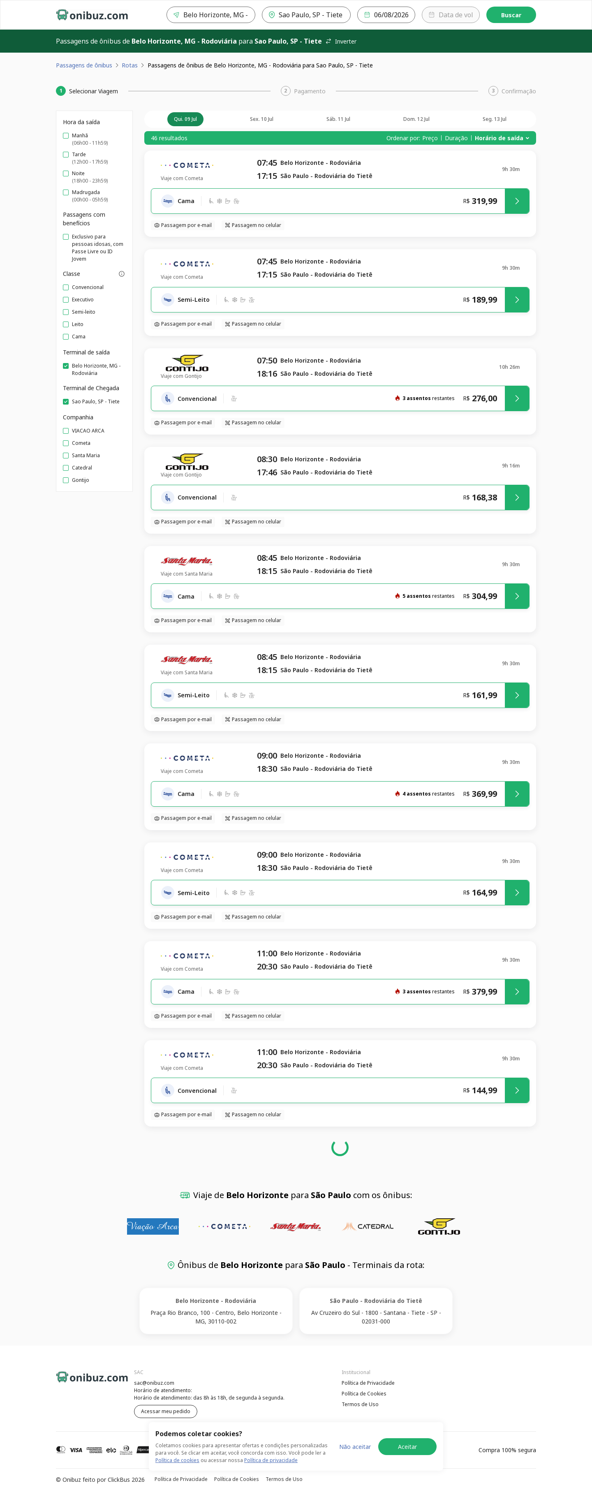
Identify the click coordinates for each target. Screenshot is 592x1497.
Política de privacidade (271, 1462)
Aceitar (407, 1449)
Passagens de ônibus (84, 65)
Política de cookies (177, 1462)
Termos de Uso (360, 1404)
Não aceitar (355, 1449)
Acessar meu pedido (165, 1411)
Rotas (130, 65)
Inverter (340, 41)
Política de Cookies (364, 1393)
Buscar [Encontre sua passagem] (511, 15)
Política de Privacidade (368, 1382)
